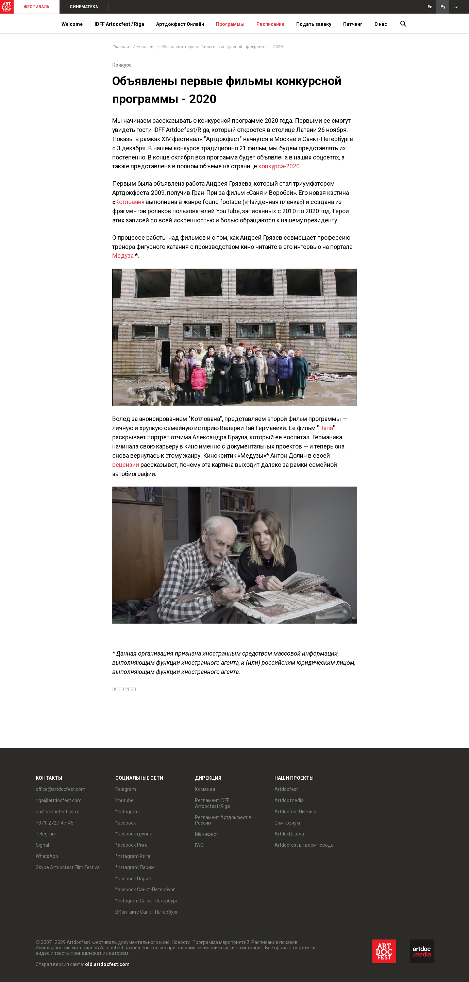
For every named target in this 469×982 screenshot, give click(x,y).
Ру (442, 6)
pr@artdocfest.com (57, 811)
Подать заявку (313, 24)
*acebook (125, 823)
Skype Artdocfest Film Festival (68, 867)
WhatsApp (47, 856)
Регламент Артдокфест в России (223, 820)
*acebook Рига (131, 845)
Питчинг (353, 24)
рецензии (125, 464)
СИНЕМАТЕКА (84, 6)
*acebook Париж (133, 878)
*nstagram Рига (132, 856)
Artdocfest (286, 789)
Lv (455, 6)
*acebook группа (133, 833)
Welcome (72, 24)
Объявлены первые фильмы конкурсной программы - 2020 (222, 46)
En (430, 6)
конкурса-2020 (279, 166)
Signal (42, 845)
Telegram (46, 833)
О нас (380, 24)
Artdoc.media (289, 800)
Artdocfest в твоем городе (304, 845)
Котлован (128, 201)
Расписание (270, 24)
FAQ (199, 845)
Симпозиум (287, 823)
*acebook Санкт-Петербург (145, 889)
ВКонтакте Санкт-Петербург (146, 912)
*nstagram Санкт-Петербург (146, 900)
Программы (230, 24)
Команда (205, 789)
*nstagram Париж (135, 867)
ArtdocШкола (289, 833)
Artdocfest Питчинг (295, 811)
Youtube (124, 800)
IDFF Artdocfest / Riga (119, 24)
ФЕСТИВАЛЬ (36, 6)
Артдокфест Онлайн (180, 24)
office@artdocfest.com (60, 789)
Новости (145, 46)
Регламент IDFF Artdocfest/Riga (212, 803)
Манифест (206, 834)
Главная (120, 46)
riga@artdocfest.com (59, 800)
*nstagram (127, 811)
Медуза (123, 255)
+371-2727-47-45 (54, 823)
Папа (326, 427)
